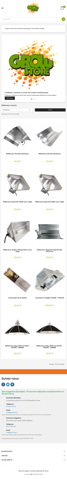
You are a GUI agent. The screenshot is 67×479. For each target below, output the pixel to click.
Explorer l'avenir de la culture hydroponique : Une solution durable (24, 28)
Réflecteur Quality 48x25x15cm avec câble (17, 250)
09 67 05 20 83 (11, 426)
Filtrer (50, 110)
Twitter (8, 384)
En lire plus (10, 98)
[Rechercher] (33, 19)
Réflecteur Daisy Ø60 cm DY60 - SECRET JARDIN (17, 346)
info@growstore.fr (11, 412)
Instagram (12, 384)
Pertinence (17, 110)
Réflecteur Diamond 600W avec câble (49, 202)
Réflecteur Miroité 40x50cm (50, 154)
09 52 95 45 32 (11, 406)
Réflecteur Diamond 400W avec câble (17, 202)
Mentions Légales (24, 471)
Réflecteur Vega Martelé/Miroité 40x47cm (49, 250)
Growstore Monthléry (13, 398)
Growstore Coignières (13, 418)
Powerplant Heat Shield (17, 298)
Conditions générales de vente (39, 471)
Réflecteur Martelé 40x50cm (17, 154)
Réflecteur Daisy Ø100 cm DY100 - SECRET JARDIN (49, 346)
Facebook (3, 384)
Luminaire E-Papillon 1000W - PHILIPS (49, 298)
